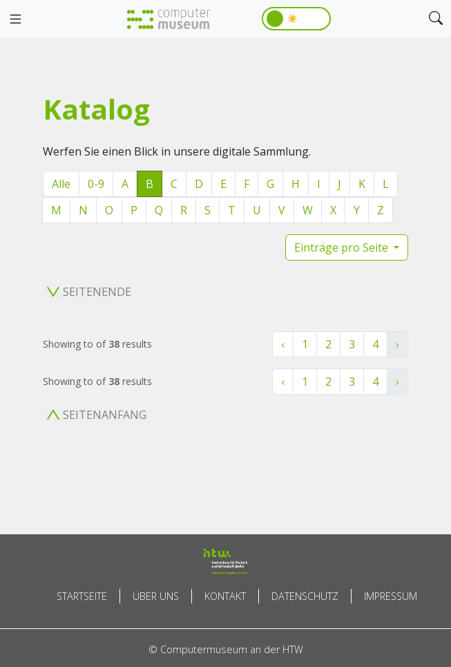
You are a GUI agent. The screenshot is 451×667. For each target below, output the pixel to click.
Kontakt (225, 596)
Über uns (156, 596)
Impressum (390, 596)
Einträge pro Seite (342, 247)
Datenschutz (304, 596)
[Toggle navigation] (15, 19)
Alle (61, 183)
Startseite (82, 596)
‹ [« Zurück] (283, 344)
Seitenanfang (96, 414)
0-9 (96, 183)
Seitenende (89, 291)
